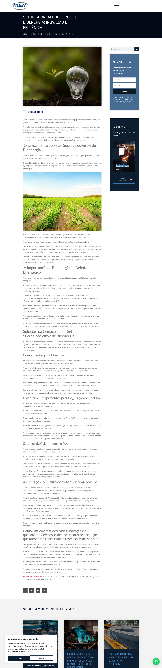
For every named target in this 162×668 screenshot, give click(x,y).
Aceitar (42, 658)
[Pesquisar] (136, 49)
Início (25, 34)
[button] (25, 590)
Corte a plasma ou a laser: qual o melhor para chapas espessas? (121, 659)
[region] (31, 649)
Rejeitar (19, 658)
